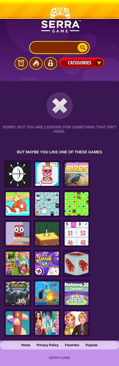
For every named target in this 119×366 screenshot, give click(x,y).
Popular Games (35, 63)
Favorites (72, 345)
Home (25, 345)
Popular (92, 345)
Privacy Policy (47, 345)
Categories (81, 62)
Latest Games (21, 63)
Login (50, 63)
